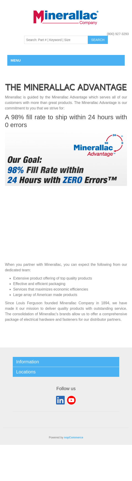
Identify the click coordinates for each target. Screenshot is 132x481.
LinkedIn (60, 400)
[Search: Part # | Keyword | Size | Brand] (56, 40)
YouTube (71, 400)
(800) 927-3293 (118, 34)
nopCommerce (73, 437)
